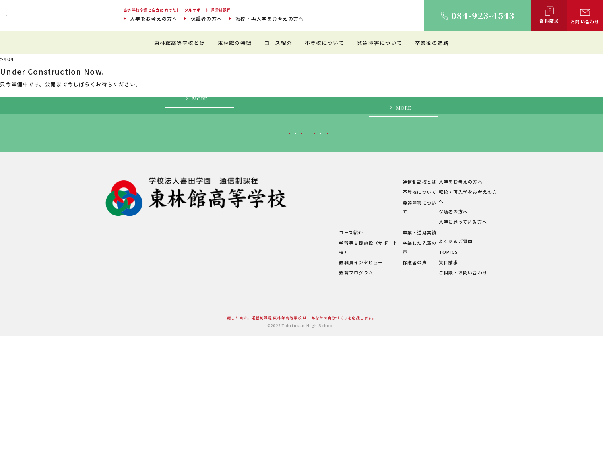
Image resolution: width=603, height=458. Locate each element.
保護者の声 (390, 384)
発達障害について (379, 42)
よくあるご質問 (451, 364)
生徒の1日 (303, 344)
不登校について (325, 42)
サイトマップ (271, 425)
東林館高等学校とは (179, 42)
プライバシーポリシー (322, 425)
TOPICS (444, 374)
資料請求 (444, 384)
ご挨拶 (230, 323)
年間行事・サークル (245, 365)
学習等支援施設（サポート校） (326, 374)
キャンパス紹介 (240, 344)
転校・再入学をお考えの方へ (269, 18)
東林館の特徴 (235, 42)
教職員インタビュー (313, 384)
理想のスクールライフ (316, 334)
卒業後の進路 (432, 42)
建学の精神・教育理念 (247, 334)
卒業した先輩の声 (397, 374)
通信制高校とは (395, 313)
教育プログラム (309, 395)
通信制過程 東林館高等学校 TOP (44, 59)
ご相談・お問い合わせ (458, 395)
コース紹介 (278, 42)
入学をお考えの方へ (153, 18)
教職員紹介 (235, 355)
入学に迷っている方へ (432, 256)
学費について (237, 375)
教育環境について (311, 323)
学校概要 (232, 386)
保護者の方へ (207, 18)
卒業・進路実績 (395, 364)
